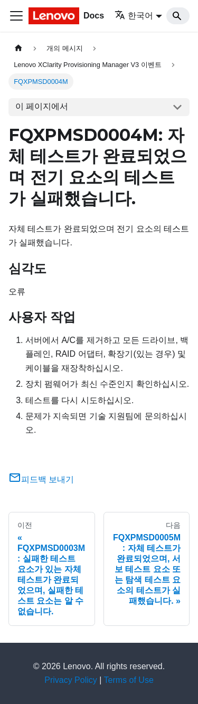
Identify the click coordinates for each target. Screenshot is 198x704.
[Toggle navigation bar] (16, 16)
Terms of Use (129, 680)
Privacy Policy (70, 680)
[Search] (178, 15)
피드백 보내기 (41, 479)
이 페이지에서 (41, 106)
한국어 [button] (134, 15)
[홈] (18, 48)
